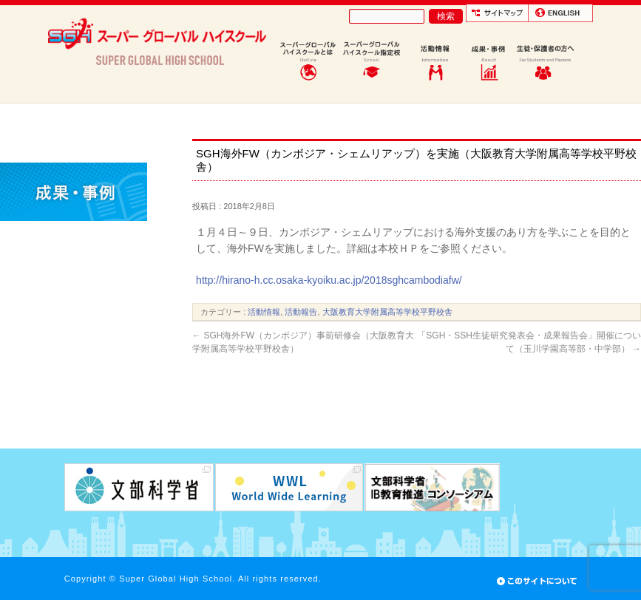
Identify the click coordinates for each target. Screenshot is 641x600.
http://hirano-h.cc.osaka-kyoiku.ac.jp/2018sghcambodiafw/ (329, 280)
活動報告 (301, 311)
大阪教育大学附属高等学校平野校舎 (387, 311)
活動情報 (264, 311)
